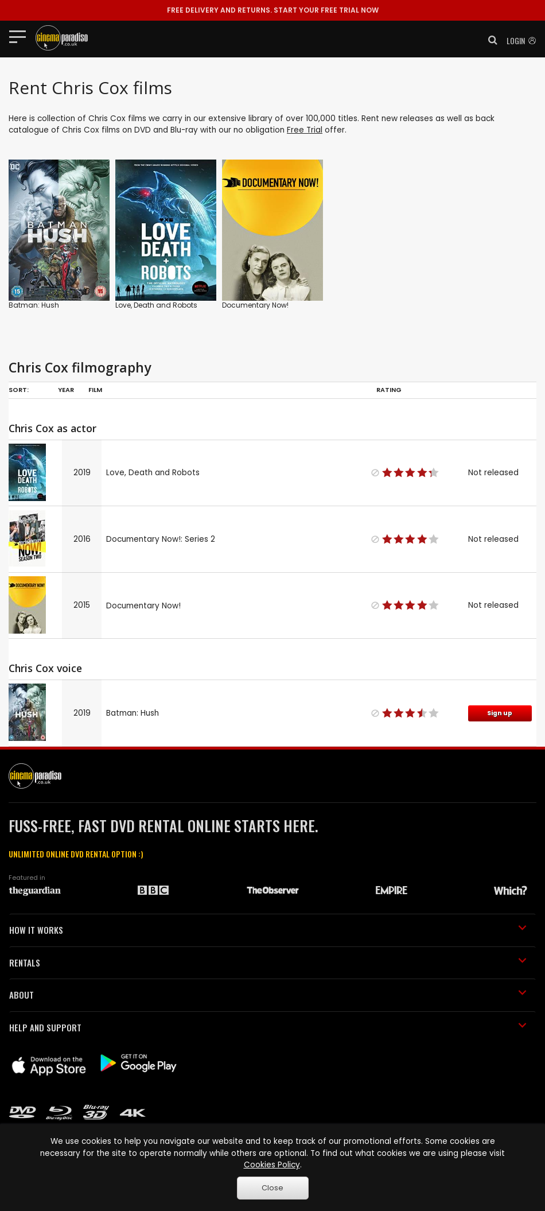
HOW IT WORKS (268, 929)
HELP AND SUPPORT (268, 1027)
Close (272, 1188)
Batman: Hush (34, 305)
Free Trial (304, 130)
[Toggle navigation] (21, 36)
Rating (389, 389)
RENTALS (268, 962)
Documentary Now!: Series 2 (160, 539)
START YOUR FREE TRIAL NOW (273, 10)
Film (95, 389)
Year (66, 389)
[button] (489, 40)
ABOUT (268, 994)
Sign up (499, 713)
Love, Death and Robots (156, 305)
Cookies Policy (272, 1164)
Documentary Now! (255, 305)
